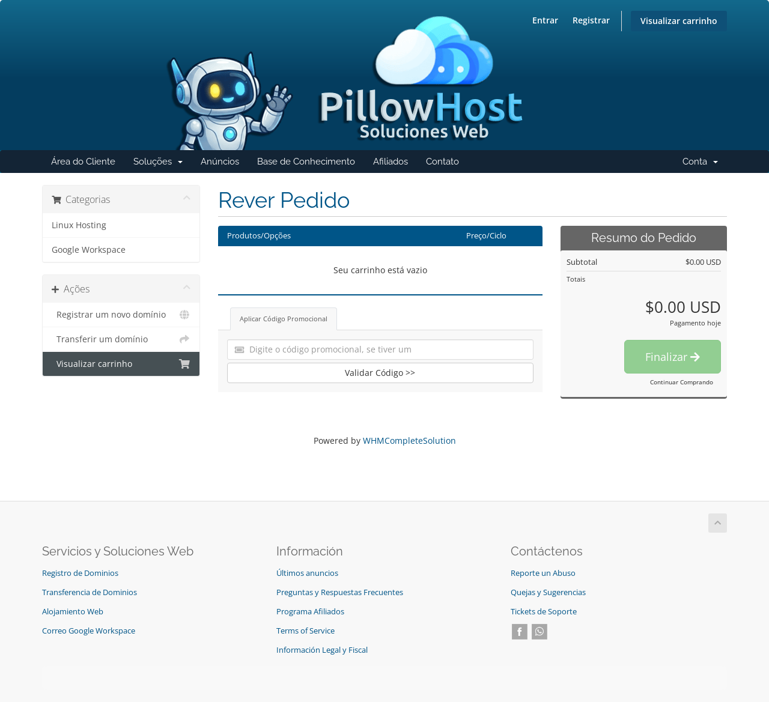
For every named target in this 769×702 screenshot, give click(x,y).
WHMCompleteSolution (409, 440)
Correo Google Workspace (88, 631)
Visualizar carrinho (678, 20)
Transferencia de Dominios (89, 592)
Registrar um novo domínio (121, 314)
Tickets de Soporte (544, 612)
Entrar (545, 20)
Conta (704, 164)
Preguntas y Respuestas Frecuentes (339, 592)
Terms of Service (305, 631)
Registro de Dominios (80, 573)
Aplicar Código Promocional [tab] (283, 318)
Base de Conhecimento (306, 161)
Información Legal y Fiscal (322, 650)
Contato (442, 161)
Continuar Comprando (681, 382)
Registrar (591, 20)
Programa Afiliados (310, 612)
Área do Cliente (83, 161)
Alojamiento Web (72, 612)
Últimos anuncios (307, 573)
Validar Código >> (380, 372)
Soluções (162, 164)
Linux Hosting (79, 225)
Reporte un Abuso (543, 573)
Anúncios (220, 161)
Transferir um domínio (121, 339)
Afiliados (390, 161)
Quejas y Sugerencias (548, 592)
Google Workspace (89, 249)
